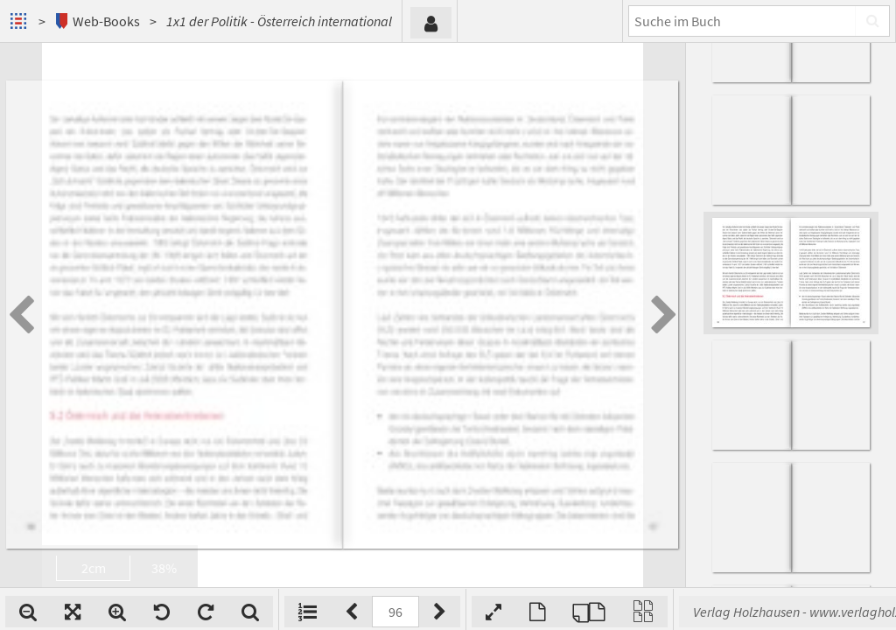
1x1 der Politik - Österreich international (279, 21)
